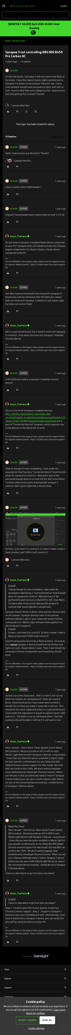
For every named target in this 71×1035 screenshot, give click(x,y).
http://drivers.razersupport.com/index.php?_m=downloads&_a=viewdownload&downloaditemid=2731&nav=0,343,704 (35, 417)
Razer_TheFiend (18, 236)
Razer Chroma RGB (15, 40)
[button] (4, 6)
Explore (35, 978)
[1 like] (17, 105)
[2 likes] (18, 160)
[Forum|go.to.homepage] (22, 6)
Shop (35, 969)
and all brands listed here (42, 420)
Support (35, 987)
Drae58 (14, 70)
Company (35, 996)
